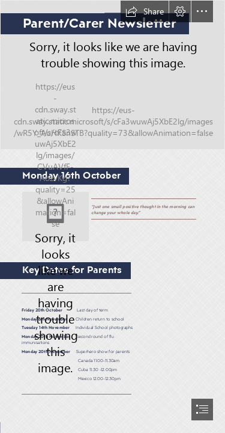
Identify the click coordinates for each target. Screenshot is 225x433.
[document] (112, 216)
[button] (145, 11)
